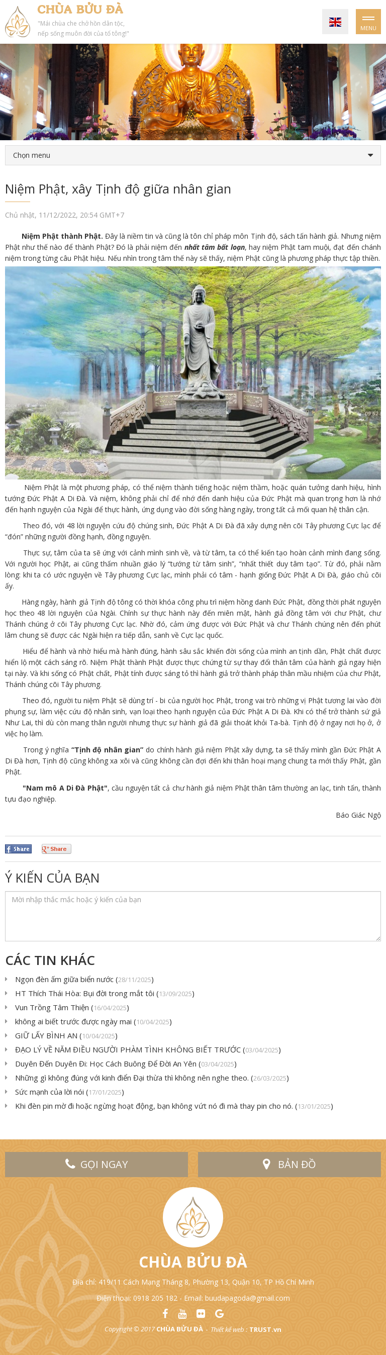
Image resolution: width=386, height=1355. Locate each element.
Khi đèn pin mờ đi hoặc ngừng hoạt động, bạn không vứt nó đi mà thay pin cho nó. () (174, 1106)
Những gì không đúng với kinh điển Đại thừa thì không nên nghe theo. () (152, 1078)
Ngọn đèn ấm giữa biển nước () (84, 979)
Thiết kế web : (229, 1329)
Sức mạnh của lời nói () (69, 1092)
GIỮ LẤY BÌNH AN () (66, 1035)
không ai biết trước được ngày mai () (93, 1021)
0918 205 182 (155, 1298)
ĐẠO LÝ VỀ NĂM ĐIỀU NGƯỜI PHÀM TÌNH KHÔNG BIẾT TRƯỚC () (148, 1049)
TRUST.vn (265, 1329)
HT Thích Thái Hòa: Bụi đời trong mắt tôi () (105, 993)
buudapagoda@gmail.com (247, 1298)
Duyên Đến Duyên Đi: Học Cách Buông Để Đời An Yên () (126, 1063)
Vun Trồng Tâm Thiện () (72, 1007)
